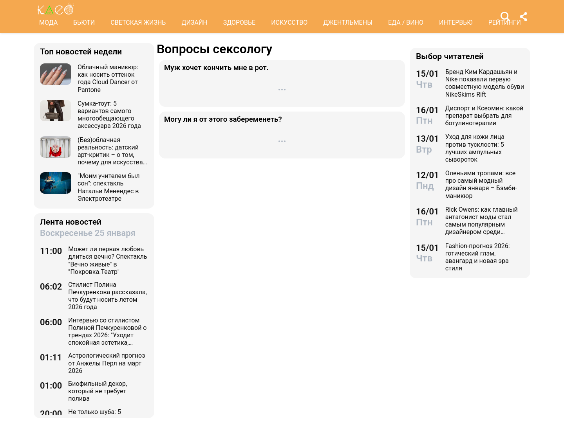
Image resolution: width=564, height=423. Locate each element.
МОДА (48, 22)
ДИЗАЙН (194, 22)
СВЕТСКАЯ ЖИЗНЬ (138, 22)
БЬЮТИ (84, 22)
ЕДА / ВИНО (405, 22)
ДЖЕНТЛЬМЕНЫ (347, 22)
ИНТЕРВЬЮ (456, 22)
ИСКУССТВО (289, 22)
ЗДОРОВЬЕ (239, 22)
